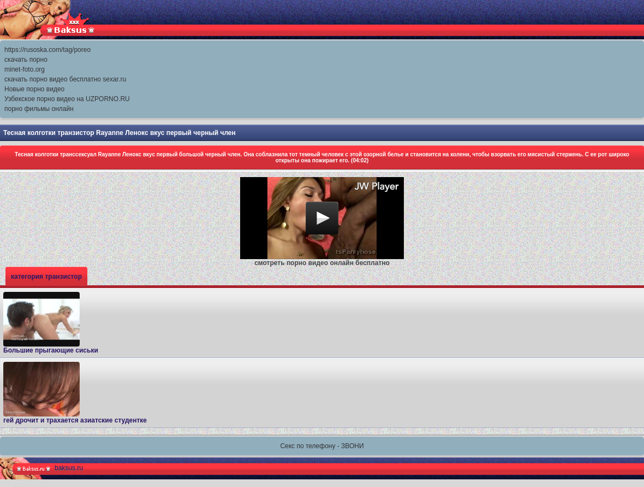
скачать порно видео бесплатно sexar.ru (65, 79)
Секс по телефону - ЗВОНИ (321, 446)
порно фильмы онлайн (39, 109)
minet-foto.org (24, 69)
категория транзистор (46, 276)
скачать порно (25, 59)
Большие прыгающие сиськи (50, 323)
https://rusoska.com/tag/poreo (47, 50)
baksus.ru (69, 468)
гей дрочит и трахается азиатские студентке (75, 393)
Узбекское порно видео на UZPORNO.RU (67, 99)
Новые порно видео (34, 89)
